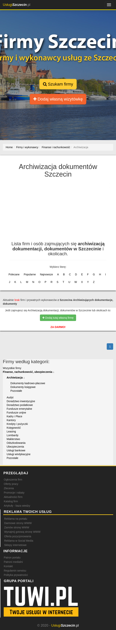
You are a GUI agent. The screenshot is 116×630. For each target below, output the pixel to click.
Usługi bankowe (16, 450)
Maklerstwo (13, 439)
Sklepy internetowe (15, 545)
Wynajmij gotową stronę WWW (22, 531)
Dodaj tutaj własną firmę (57, 317)
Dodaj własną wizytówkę (58, 99)
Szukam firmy (58, 84)
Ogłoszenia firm (13, 479)
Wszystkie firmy (12, 368)
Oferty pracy (11, 483)
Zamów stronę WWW (16, 527)
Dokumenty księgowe (23, 387)
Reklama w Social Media (18, 540)
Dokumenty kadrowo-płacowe (27, 383)
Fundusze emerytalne (19, 408)
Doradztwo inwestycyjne (21, 401)
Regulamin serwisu (15, 570)
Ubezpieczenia (15, 446)
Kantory (11, 420)
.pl (16, 5)
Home (9, 147)
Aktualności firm (13, 496)
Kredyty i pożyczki (17, 423)
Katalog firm (11, 501)
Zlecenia (9, 488)
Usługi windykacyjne (18, 454)
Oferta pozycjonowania (17, 536)
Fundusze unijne (16, 412)
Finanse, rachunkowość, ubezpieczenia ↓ (28, 371)
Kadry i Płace (14, 416)
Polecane (14, 274)
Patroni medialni (13, 561)
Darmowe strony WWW (18, 523)
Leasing (11, 431)
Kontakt (8, 566)
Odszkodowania (16, 442)
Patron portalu (12, 557)
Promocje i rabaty (14, 492)
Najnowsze (46, 274)
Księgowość (14, 427)
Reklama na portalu (15, 518)
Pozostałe (16, 390)
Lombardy (12, 435)
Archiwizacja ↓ (16, 377)
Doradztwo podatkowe (20, 405)
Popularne (30, 274)
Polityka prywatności (16, 574)
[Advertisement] (58, 211)
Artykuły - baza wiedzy (17, 505)
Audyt (10, 397)
